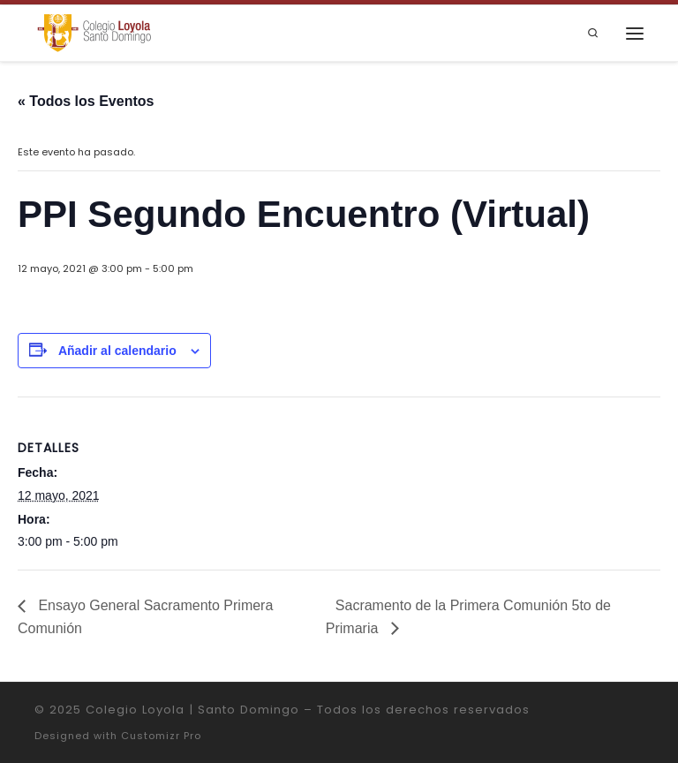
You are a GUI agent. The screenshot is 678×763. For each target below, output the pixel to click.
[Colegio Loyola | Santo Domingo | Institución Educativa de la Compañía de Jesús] (94, 32)
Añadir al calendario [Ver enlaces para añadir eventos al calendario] (117, 351)
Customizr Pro (161, 736)
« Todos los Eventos (86, 101)
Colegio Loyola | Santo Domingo (192, 709)
